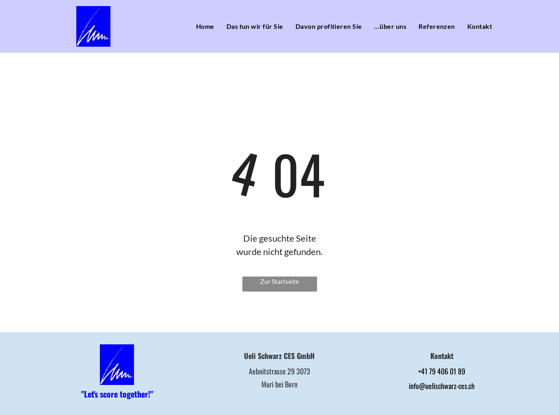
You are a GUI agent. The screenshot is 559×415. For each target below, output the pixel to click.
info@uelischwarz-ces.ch (442, 385)
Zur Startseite (279, 281)
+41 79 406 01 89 (441, 371)
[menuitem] (205, 26)
